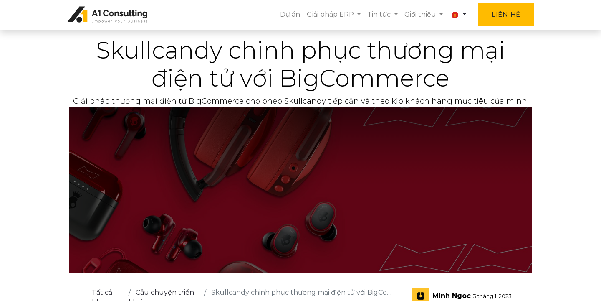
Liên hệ (504, 14)
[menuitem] (288, 14)
